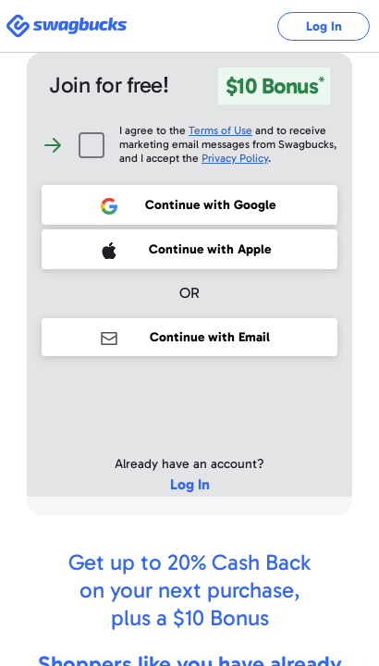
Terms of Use (220, 130)
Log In (324, 26)
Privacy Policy (235, 158)
